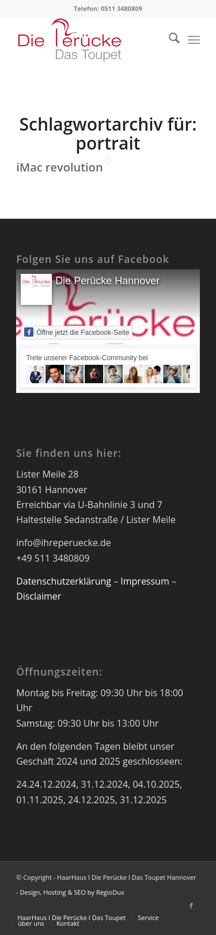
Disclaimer (38, 596)
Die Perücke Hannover (107, 281)
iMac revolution (59, 167)
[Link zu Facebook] (191, 905)
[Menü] (194, 40)
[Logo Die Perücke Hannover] (89, 40)
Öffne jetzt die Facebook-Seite (76, 332)
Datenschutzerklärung (63, 581)
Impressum (144, 581)
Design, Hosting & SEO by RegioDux (72, 892)
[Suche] (168, 40)
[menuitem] (168, 40)
